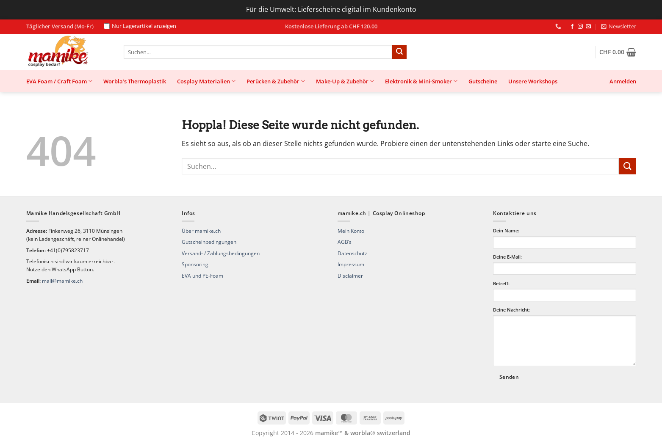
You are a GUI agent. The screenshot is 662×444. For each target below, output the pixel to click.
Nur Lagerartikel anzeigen (140, 26)
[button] (618, 26)
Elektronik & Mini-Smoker (421, 81)
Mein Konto (351, 230)
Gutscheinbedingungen (209, 241)
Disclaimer (350, 275)
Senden (509, 377)
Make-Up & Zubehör (345, 81)
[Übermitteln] (399, 52)
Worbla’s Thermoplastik (134, 81)
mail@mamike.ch (62, 280)
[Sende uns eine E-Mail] (588, 27)
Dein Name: (506, 230)
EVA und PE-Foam (202, 275)
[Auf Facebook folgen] (572, 27)
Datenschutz (352, 253)
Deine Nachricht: (511, 309)
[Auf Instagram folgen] (580, 27)
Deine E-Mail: (507, 257)
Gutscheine (482, 81)
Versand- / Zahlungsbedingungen (221, 253)
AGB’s (345, 241)
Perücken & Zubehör (276, 81)
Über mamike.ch (201, 230)
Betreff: (501, 283)
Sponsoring (195, 264)
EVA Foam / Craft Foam (59, 81)
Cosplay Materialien (206, 81)
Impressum (351, 264)
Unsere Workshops (532, 81)
